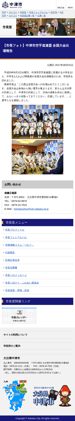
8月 (61, 12)
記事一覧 (42, 15)
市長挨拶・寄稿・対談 (17, 290)
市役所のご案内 (11, 345)
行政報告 (10, 252)
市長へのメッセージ (16, 275)
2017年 (54, 12)
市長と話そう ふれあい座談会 (22, 282)
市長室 (23, 12)
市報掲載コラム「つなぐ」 (19, 245)
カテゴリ (13, 12)
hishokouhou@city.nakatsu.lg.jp (31, 209)
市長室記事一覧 (27, 15)
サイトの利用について (15, 334)
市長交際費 (11, 267)
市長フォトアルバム (38, 12)
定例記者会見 (12, 260)
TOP (4, 12)
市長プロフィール (14, 229)
